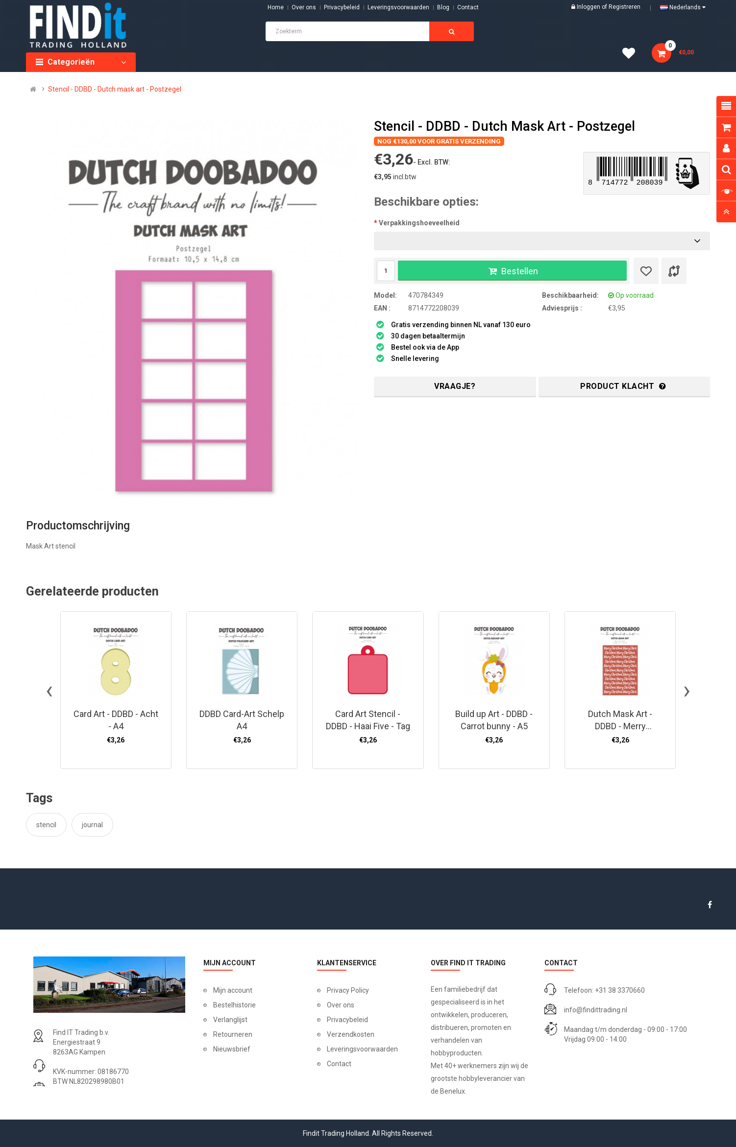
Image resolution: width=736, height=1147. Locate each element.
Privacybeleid (342, 7)
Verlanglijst (230, 1020)
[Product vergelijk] (674, 271)
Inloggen (589, 6)
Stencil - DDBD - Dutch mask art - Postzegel (114, 89)
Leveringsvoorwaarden (398, 7)
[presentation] (49, 690)
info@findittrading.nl (595, 1010)
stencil (46, 825)
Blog (443, 7)
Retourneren (232, 1034)
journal (92, 825)
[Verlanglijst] (646, 271)
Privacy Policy (348, 990)
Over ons (304, 7)
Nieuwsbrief (231, 1049)
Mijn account (232, 990)
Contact (339, 1064)
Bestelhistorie (234, 1005)
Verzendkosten (350, 1034)
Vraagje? (454, 386)
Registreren (624, 6)
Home (276, 7)
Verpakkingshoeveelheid (419, 223)
